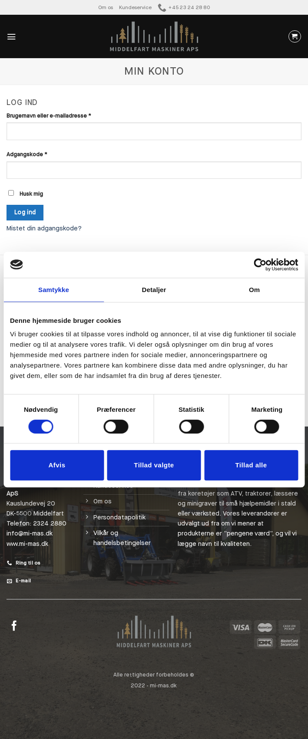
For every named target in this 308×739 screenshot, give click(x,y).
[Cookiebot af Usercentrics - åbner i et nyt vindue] (260, 264)
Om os (107, 7)
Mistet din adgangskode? (44, 228)
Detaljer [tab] (154, 289)
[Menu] (11, 36)
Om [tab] (254, 289)
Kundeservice (135, 7)
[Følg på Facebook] (14, 626)
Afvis (57, 465)
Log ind (25, 212)
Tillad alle (251, 465)
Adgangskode (40, 154)
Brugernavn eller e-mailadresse (61, 115)
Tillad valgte (154, 465)
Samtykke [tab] (53, 289)
